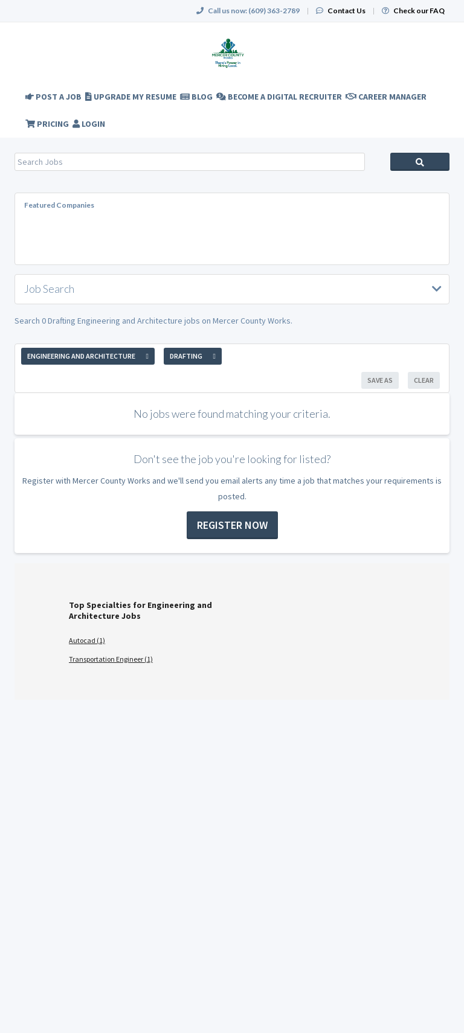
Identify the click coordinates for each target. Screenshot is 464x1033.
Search (420, 162)
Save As (380, 380)
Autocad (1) (87, 640)
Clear (424, 380)
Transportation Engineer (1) (111, 659)
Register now (232, 525)
